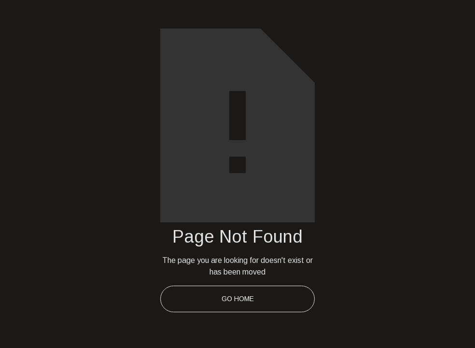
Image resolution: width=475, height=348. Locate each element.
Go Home (238, 299)
